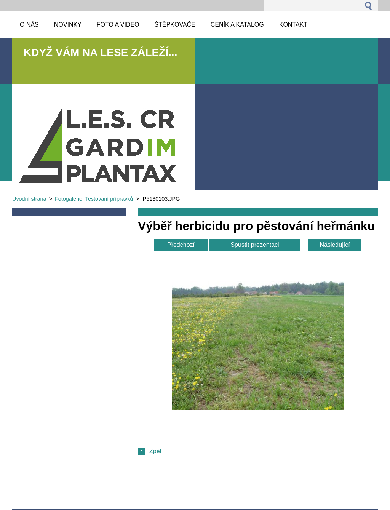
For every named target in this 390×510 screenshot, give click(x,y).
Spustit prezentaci (254, 244)
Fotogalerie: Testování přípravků (94, 199)
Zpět (155, 451)
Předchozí (181, 244)
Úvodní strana (29, 199)
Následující (335, 244)
